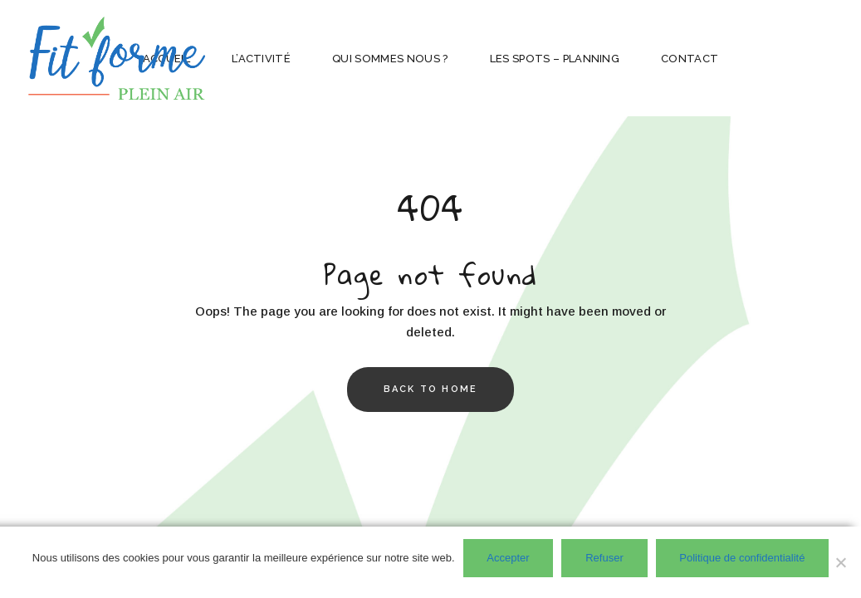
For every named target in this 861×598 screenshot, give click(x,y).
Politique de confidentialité (742, 557)
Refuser (604, 557)
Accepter (508, 557)
